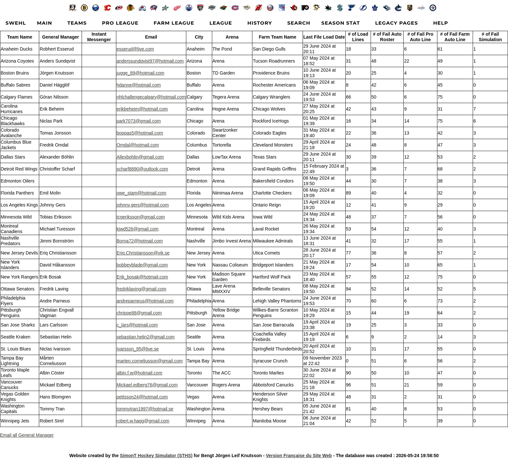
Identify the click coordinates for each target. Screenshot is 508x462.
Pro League (120, 23)
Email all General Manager (27, 435)
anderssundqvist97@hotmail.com (150, 61)
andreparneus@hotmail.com (145, 300)
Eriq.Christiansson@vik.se (143, 252)
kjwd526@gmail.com (137, 228)
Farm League (174, 23)
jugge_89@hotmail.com (140, 73)
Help (440, 23)
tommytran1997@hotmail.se (145, 408)
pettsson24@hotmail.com (142, 396)
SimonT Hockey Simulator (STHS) (156, 455)
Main (44, 23)
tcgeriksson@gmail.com (141, 216)
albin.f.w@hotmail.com (139, 372)
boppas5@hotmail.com (140, 133)
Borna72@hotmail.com (140, 240)
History (259, 23)
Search (298, 23)
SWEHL (16, 23)
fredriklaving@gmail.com (141, 288)
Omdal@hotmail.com (138, 145)
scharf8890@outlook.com (142, 169)
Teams (77, 23)
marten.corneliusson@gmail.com (150, 360)
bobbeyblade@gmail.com (142, 264)
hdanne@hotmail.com (139, 85)
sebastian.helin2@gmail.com (146, 336)
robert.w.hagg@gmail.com (143, 420)
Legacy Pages (396, 23)
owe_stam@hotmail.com (142, 192)
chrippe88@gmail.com (139, 312)
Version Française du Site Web (299, 455)
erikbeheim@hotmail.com (142, 109)
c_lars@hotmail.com (137, 324)
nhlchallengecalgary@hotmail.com (151, 97)
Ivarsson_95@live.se (138, 348)
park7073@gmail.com (139, 121)
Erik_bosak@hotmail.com (142, 276)
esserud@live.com (135, 49)
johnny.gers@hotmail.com (143, 204)
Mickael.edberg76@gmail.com (147, 384)
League (221, 23)
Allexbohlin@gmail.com (140, 157)
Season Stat (340, 23)
